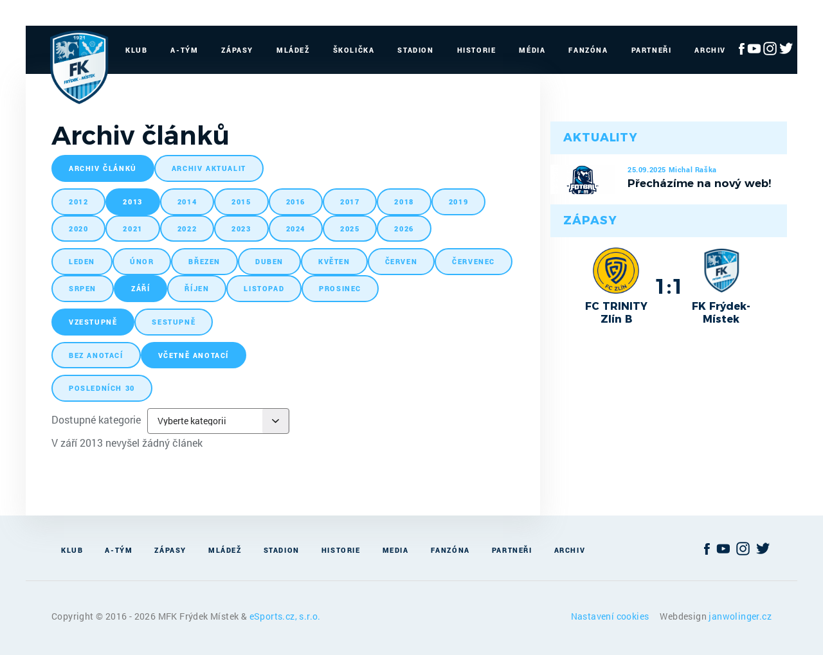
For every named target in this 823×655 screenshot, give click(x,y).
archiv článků (103, 168)
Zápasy (237, 50)
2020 (78, 228)
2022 (187, 228)
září (140, 288)
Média (532, 50)
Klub (136, 50)
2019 (458, 201)
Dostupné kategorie (96, 419)
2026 (403, 228)
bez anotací (96, 355)
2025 (349, 228)
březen (204, 261)
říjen (197, 288)
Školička (354, 50)
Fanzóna (588, 50)
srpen (82, 288)
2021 (132, 228)
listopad (264, 288)
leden (82, 261)
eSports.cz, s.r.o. (285, 616)
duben (269, 261)
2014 (187, 201)
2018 (403, 201)
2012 (78, 201)
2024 (295, 228)
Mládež (293, 50)
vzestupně (93, 322)
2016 (295, 201)
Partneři (651, 50)
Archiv (710, 50)
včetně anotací (193, 355)
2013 (132, 201)
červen (401, 261)
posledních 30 (102, 388)
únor (142, 261)
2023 (241, 228)
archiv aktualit (209, 168)
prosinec (340, 288)
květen (334, 261)
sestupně (173, 322)
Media (396, 550)
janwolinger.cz (740, 616)
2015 (241, 201)
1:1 (669, 286)
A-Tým (184, 50)
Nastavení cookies (611, 616)
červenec (473, 261)
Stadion (415, 50)
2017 (349, 201)
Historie (476, 50)
